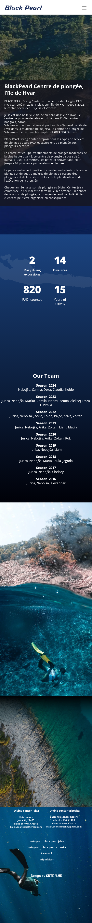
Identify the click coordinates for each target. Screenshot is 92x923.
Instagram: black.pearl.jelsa (47, 841)
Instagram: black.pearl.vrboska (47, 847)
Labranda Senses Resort (64, 816)
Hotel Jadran (26, 817)
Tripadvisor (47, 859)
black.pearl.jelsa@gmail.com (26, 826)
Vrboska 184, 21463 (64, 820)
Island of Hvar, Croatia (63, 823)
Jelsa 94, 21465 (26, 820)
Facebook (47, 853)
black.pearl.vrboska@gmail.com (64, 826)
